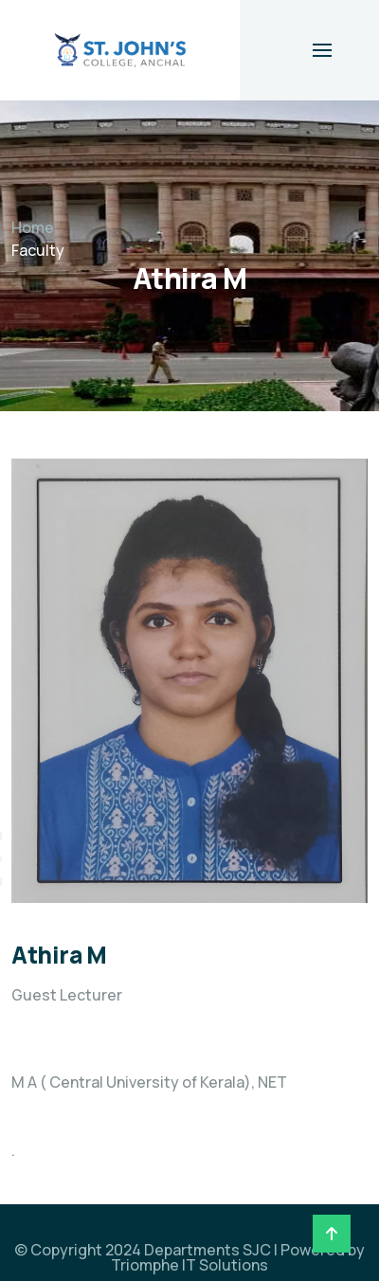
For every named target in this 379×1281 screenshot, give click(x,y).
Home (32, 227)
